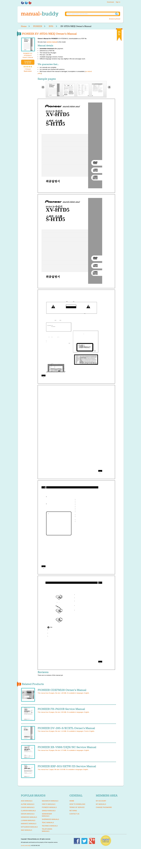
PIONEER (37, 26)
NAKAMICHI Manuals (50, 801)
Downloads (110, 2)
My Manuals (101, 804)
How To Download (77, 804)
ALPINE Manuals (27, 804)
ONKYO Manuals (48, 804)
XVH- (51, 26)
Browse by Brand (114, 19)
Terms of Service (76, 807)
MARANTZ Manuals (28, 823)
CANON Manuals (27, 807)
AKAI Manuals (26, 801)
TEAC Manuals (48, 822)
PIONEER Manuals (49, 807)
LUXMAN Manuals (28, 820)
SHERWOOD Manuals (50, 819)
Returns (73, 811)
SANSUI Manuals (49, 811)
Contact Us (74, 814)
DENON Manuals (27, 814)
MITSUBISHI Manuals (29, 827)
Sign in (118, 2)
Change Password (104, 807)
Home (24, 26)
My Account (101, 801)
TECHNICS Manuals (50, 826)
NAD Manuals (26, 830)
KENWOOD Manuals (29, 817)
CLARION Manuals (28, 811)
